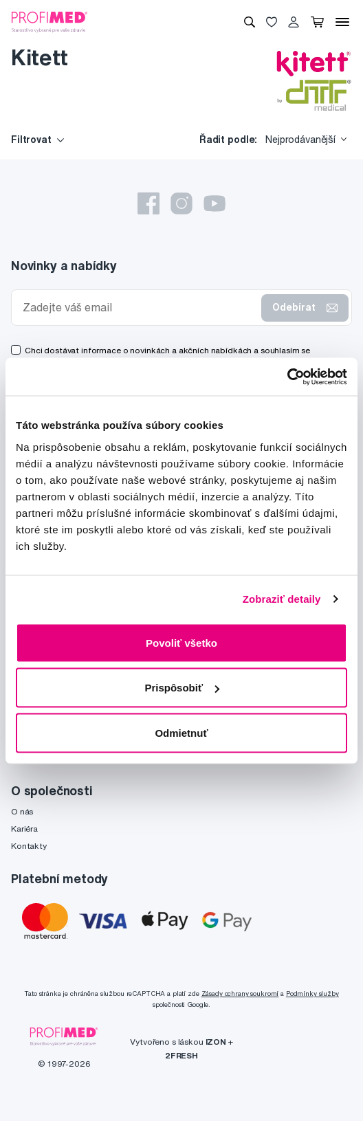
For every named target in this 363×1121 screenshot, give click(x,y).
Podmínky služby (312, 993)
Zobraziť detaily (282, 599)
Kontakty (29, 845)
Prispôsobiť (181, 687)
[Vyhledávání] (249, 22)
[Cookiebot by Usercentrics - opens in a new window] (287, 377)
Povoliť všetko (181, 642)
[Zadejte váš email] (139, 307)
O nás (22, 811)
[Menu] (342, 22)
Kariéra (24, 828)
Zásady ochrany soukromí (240, 993)
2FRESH (181, 1055)
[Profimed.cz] (49, 21)
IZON (216, 1041)
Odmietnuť (181, 732)
